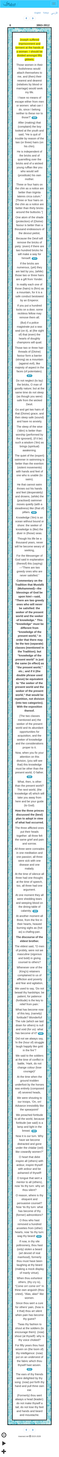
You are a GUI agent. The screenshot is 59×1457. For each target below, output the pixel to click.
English (38, 13)
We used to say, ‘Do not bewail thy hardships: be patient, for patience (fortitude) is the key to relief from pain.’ (29, 996)
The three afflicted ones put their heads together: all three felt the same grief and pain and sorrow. (29, 835)
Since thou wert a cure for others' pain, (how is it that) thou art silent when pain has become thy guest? (29, 1311)
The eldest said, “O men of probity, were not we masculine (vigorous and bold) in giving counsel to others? (29, 954)
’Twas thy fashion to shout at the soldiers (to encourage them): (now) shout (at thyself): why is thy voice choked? (29, 1332)
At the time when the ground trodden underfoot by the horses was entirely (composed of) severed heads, (29, 1084)
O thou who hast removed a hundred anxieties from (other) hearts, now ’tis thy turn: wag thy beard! (29, 1228)
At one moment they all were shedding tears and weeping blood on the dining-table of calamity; (29, 902)
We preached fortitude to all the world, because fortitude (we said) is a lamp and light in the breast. (29, 1122)
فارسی (54, 13)
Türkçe (46, 13)
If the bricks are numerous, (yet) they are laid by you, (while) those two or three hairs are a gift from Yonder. (29, 271)
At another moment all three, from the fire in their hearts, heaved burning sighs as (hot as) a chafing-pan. (29, 923)
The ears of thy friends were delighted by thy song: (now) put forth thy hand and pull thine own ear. (29, 1382)
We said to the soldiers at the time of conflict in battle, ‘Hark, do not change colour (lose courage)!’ (29, 1063)
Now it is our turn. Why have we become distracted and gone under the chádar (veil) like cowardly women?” (29, 1143)
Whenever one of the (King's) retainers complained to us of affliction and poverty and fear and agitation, (29, 975)
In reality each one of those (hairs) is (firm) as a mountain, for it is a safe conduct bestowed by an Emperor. (29, 292)
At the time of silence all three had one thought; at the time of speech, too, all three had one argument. (29, 881)
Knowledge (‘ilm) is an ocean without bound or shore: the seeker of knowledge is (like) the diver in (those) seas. (29, 525)
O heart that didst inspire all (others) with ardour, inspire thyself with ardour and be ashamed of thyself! (29, 1164)
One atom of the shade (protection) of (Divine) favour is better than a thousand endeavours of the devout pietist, (29, 225)
